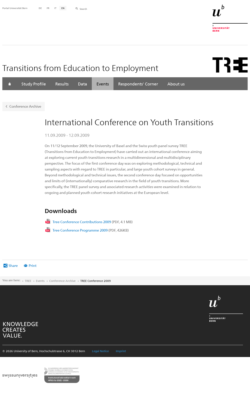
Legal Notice (100, 351)
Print (33, 265)
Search (83, 8)
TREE (28, 281)
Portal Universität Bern (14, 8)
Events (102, 83)
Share (13, 265)
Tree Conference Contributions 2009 (93, 221)
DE (40, 8)
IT (55, 8)
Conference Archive (25, 106)
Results (62, 83)
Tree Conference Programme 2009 (91, 230)
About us (176, 83)
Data (82, 83)
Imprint (121, 351)
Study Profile (33, 83)
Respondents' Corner (138, 83)
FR (48, 8)
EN (62, 8)
